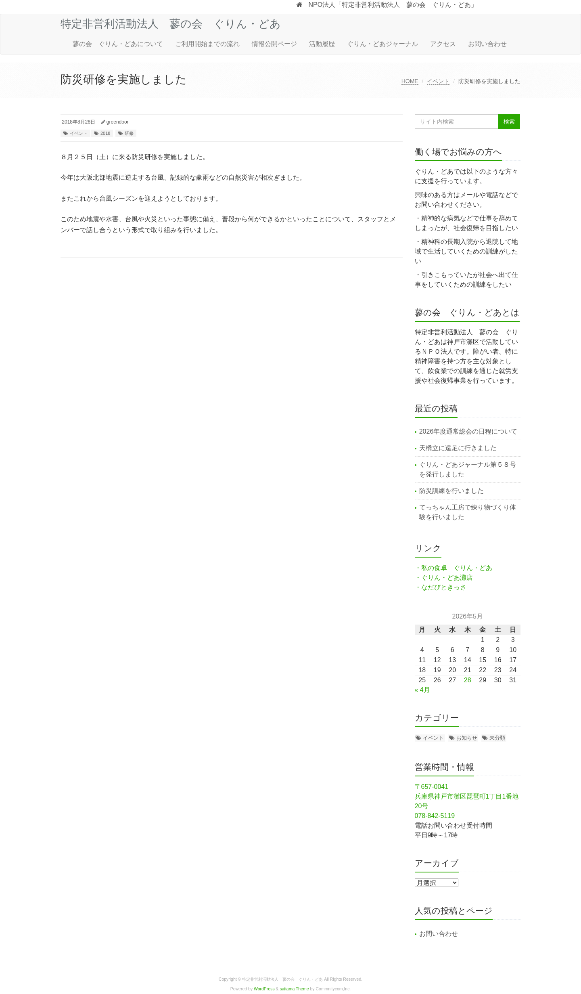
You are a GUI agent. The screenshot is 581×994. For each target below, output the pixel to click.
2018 (105, 133)
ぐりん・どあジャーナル (382, 43)
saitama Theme (294, 989)
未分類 (497, 738)
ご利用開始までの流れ (207, 43)
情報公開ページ (274, 43)
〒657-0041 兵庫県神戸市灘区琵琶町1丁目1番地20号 (467, 796)
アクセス (443, 43)
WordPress (264, 989)
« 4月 (422, 689)
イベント (438, 81)
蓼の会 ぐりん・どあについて (118, 43)
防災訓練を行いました (451, 490)
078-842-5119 (435, 815)
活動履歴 (322, 43)
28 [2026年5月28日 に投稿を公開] (467, 680)
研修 (129, 133)
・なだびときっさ (440, 587)
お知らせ (466, 738)
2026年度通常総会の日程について (468, 431)
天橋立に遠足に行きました (458, 448)
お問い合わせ (487, 43)
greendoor (118, 122)
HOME (409, 81)
